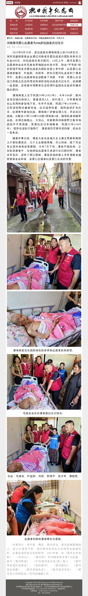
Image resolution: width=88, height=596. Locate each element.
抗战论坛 (44, 33)
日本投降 (44, 21)
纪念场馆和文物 (59, 33)
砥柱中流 (14, 33)
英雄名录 (14, 25)
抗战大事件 (59, 29)
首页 (11, 38)
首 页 (14, 21)
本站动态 (14, 29)
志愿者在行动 (31, 38)
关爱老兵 (44, 25)
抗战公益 (74, 25)
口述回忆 (29, 25)
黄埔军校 (29, 29)
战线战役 (74, 21)
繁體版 (17, 3)
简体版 (9, 3)
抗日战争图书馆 (59, 25)
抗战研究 (29, 33)
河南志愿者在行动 (47, 38)
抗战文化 (74, 33)
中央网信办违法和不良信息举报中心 (29, 587)
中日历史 (29, 21)
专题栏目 (74, 29)
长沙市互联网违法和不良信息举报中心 (58, 587)
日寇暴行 (44, 29)
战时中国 (59, 21)
